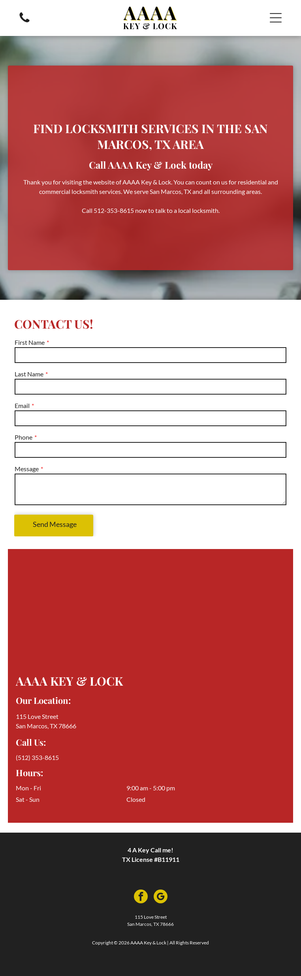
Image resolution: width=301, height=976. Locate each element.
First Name (30, 342)
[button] (276, 18)
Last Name (29, 374)
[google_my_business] (160, 897)
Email (22, 405)
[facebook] (141, 897)
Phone (23, 437)
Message (27, 468)
